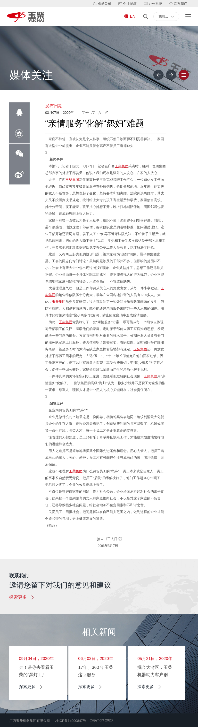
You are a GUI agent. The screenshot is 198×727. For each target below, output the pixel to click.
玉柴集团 (121, 166)
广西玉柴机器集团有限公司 (29, 721)
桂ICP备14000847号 (70, 721)
